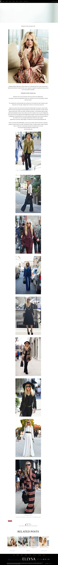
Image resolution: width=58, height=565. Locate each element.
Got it (50, 563)
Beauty (17, 1)
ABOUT (10, 1)
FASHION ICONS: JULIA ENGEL (43, 547)
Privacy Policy (26, 1)
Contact (6, 1)
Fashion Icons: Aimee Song (23, 547)
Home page (28, 550)
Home (3, 1)
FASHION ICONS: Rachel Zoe (12, 547)
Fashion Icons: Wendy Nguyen (33, 547)
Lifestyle (21, 1)
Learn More (47, 563)
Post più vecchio (44, 550)
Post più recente (12, 550)
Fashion (13, 1)
